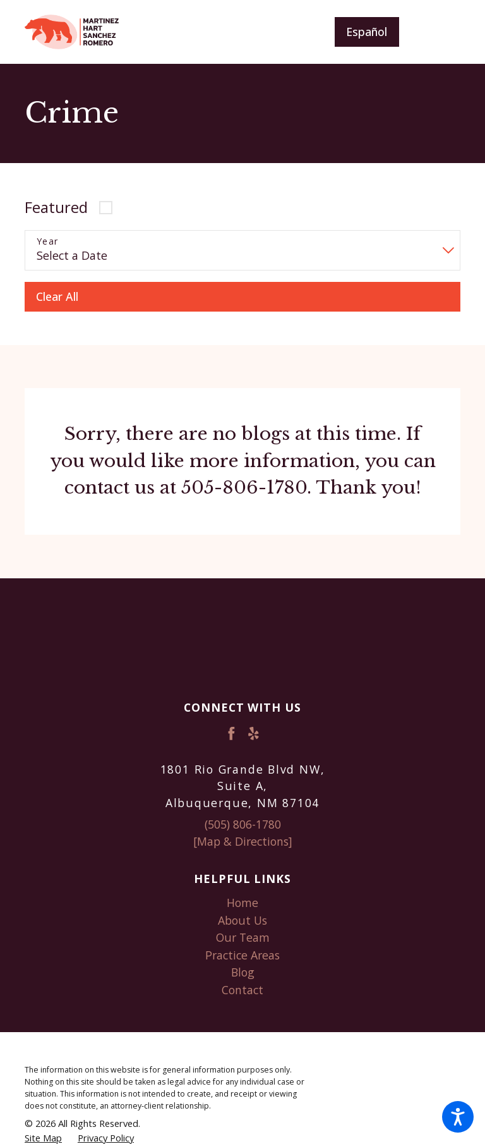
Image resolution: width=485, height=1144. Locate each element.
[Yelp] (253, 733)
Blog (242, 972)
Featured (56, 207)
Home (242, 902)
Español (366, 31)
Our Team (243, 937)
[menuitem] (242, 903)
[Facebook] (231, 733)
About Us (242, 920)
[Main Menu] (439, 31)
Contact (242, 989)
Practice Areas (242, 955)
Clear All (57, 296)
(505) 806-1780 (243, 824)
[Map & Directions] (242, 841)
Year (48, 241)
